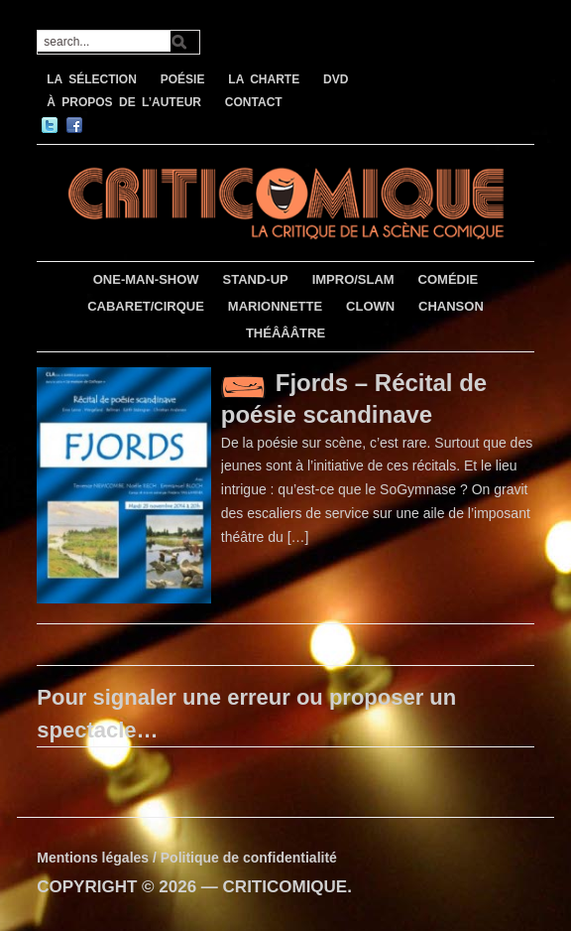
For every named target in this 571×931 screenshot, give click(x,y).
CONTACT (254, 102)
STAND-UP (255, 279)
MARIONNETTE (275, 306)
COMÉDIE (448, 279)
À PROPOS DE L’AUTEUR (124, 102)
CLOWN (370, 306)
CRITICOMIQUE (285, 886)
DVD (335, 79)
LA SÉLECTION (92, 79)
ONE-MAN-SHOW (146, 279)
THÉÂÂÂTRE (285, 333)
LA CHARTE (263, 79)
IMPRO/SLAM (353, 279)
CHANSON (451, 306)
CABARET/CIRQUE (145, 306)
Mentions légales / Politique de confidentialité (187, 857)
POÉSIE (183, 79)
